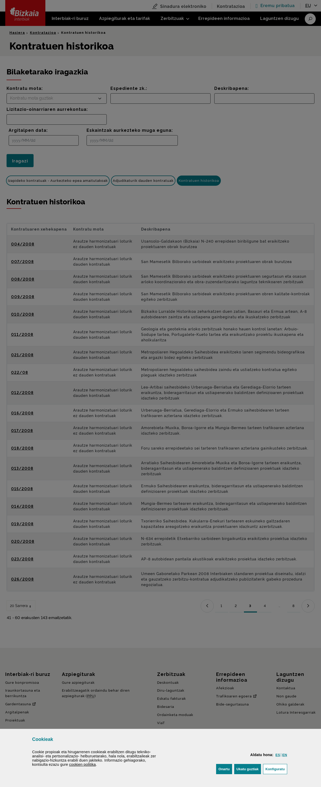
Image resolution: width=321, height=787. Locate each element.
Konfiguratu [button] (276, 768)
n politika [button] (82, 764)
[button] (277, 755)
